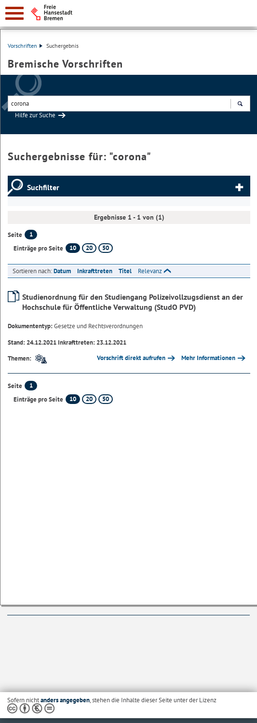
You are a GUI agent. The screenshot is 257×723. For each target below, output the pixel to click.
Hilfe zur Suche (35, 115)
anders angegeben (65, 700)
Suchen (239, 105)
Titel (125, 271)
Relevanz (150, 271)
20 (89, 248)
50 (105, 248)
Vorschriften (25, 45)
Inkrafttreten (94, 271)
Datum (62, 271)
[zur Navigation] (14, 13)
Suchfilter (43, 187)
